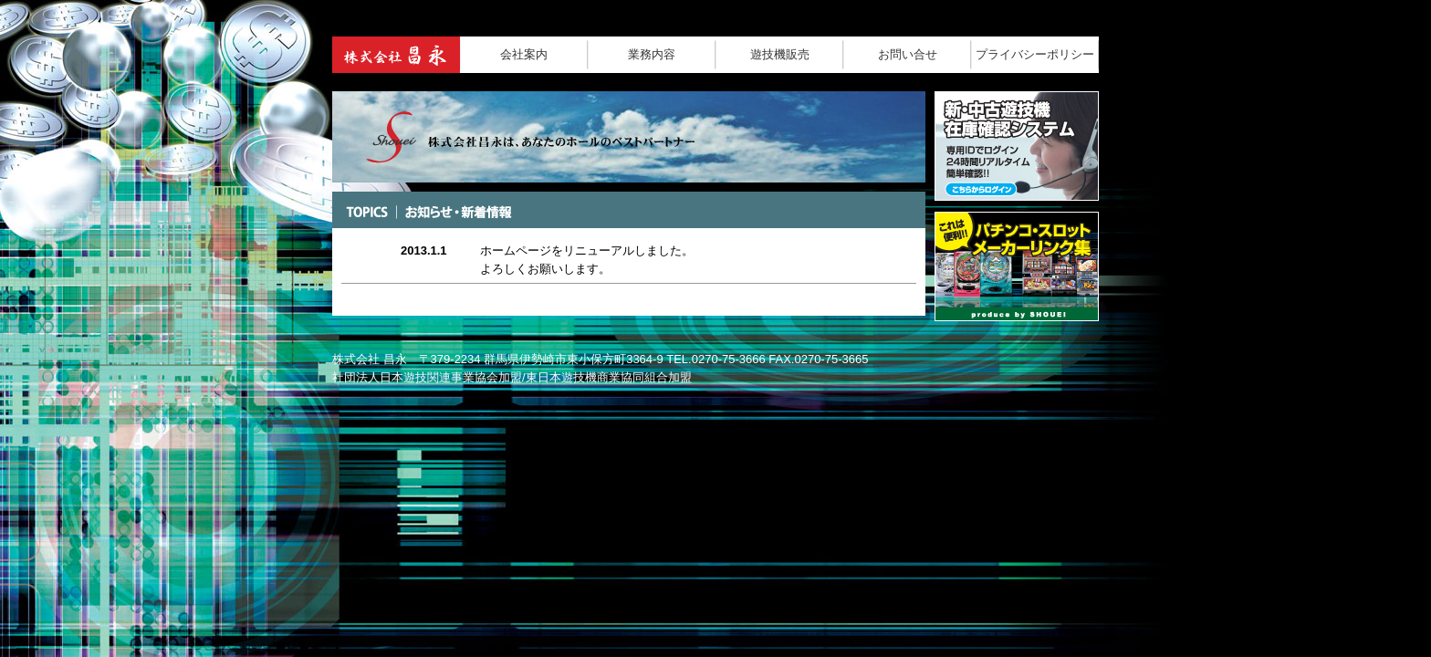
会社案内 (524, 54)
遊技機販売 (780, 54)
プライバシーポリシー (1035, 54)
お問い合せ (907, 54)
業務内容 (651, 54)
